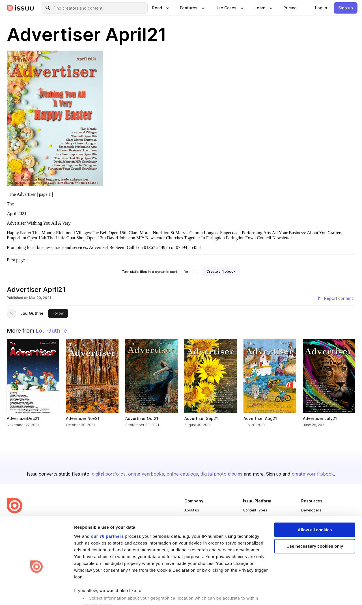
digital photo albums (221, 474)
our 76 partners (107, 506)
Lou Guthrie (32, 313)
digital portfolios (109, 474)
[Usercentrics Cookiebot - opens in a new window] (36, 594)
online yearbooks (146, 474)
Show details (87, 593)
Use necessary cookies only (314, 516)
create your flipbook (313, 474)
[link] (290, 8)
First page (16, 259)
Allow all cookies (315, 499)
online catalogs (182, 474)
